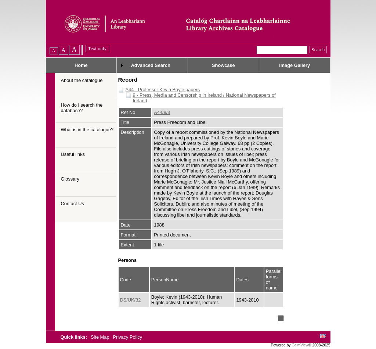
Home (81, 65)
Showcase (223, 65)
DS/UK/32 (130, 300)
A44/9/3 (162, 112)
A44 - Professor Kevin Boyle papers (163, 89)
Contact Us (72, 203)
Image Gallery (294, 65)
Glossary (70, 179)
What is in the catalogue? (87, 129)
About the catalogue (82, 80)
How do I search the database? (82, 107)
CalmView (300, 345)
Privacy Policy (127, 337)
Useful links (73, 154)
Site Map (101, 337)
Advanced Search (150, 65)
